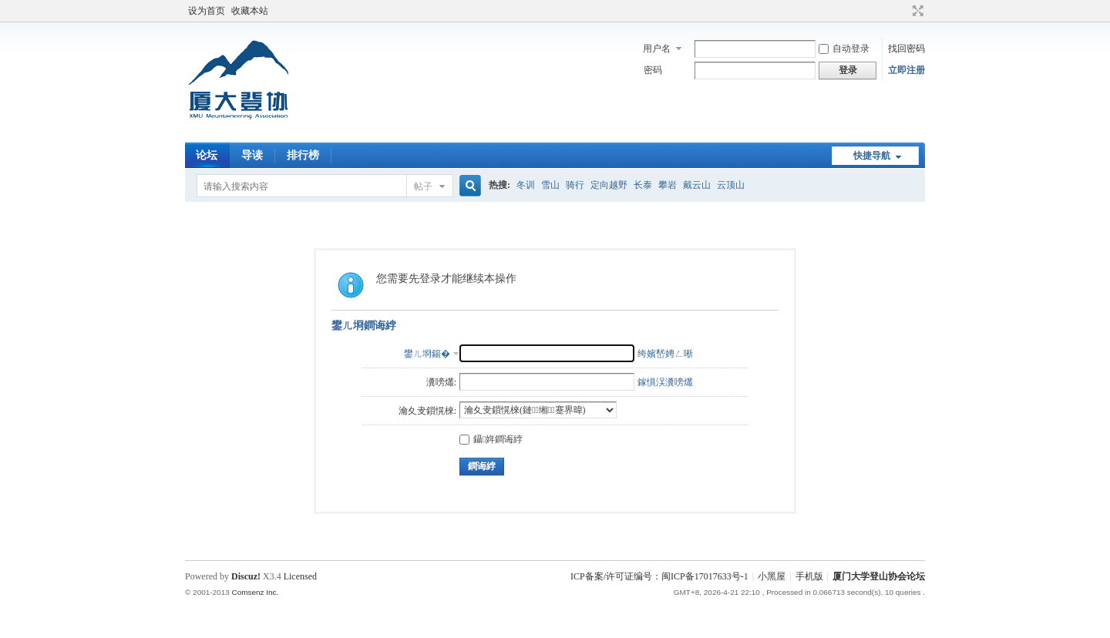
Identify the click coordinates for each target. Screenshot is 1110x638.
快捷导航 (871, 155)
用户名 (657, 48)
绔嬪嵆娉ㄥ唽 (665, 353)
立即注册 (906, 70)
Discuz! (246, 576)
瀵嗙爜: (441, 382)
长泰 (643, 185)
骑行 (575, 185)
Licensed (300, 576)
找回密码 (906, 48)
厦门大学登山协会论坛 (878, 576)
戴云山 (697, 185)
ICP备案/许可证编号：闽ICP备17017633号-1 (659, 576)
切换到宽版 (916, 11)
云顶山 (731, 185)
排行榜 (303, 155)
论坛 (206, 155)
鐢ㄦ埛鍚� (427, 353)
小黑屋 (771, 576)
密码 (653, 70)
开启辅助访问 (903, 11)
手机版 (809, 576)
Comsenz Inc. (254, 592)
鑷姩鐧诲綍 (491, 439)
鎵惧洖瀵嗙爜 (665, 382)
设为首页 (206, 10)
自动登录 (844, 48)
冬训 (525, 185)
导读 (252, 155)
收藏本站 (249, 10)
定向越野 (608, 185)
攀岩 (667, 185)
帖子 (423, 186)
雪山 (550, 185)
